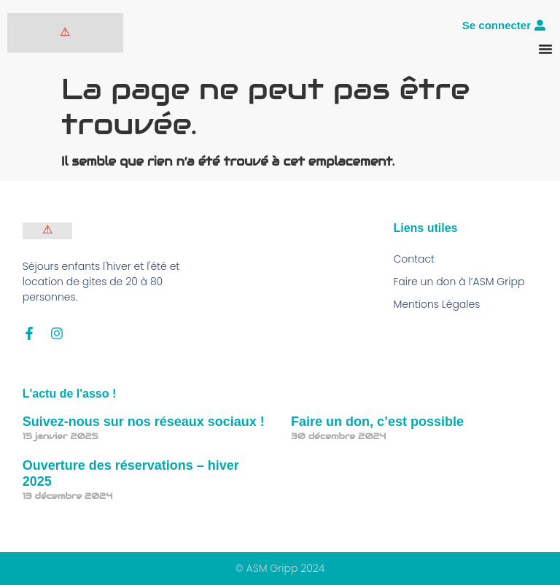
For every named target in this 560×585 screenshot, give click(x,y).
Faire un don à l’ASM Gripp (458, 281)
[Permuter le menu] (545, 49)
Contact (414, 259)
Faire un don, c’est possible (377, 421)
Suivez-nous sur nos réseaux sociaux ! (144, 421)
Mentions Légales (436, 304)
